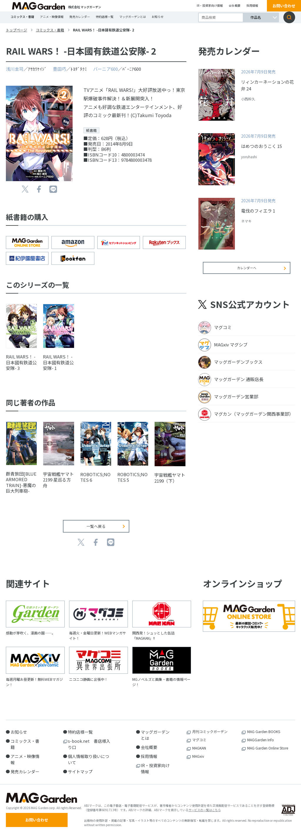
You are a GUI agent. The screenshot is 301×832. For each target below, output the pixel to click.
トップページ (16, 29)
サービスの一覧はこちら (204, 807)
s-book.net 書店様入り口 (89, 740)
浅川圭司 (15, 69)
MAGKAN (199, 743)
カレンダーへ (246, 271)
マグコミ (199, 735)
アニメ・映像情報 (51, 16)
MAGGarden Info (260, 735)
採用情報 (252, 5)
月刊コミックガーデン (210, 727)
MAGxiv (198, 751)
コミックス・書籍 (22, 16)
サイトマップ (80, 767)
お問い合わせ (283, 6)
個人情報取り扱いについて (88, 755)
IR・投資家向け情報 (210, 5)
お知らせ (157, 16)
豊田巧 (59, 69)
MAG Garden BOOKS (263, 727)
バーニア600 (105, 69)
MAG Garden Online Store (267, 743)
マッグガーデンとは (132, 16)
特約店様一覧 (104, 16)
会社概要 (234, 5)
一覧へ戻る (96, 522)
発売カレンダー (79, 16)
